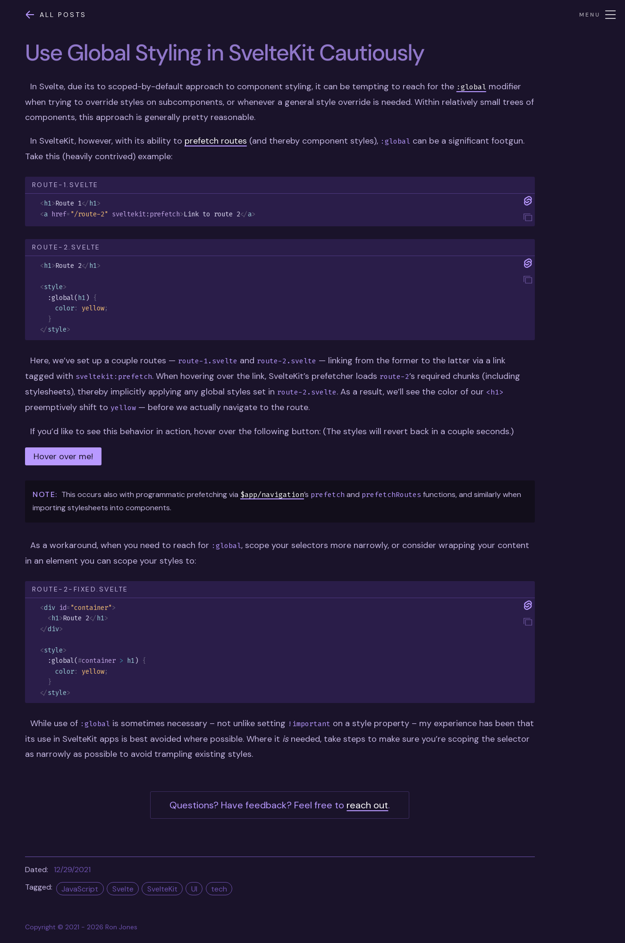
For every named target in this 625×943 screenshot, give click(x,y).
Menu (598, 14)
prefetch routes (216, 140)
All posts (55, 14)
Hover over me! (63, 456)
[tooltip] (528, 218)
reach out (367, 805)
